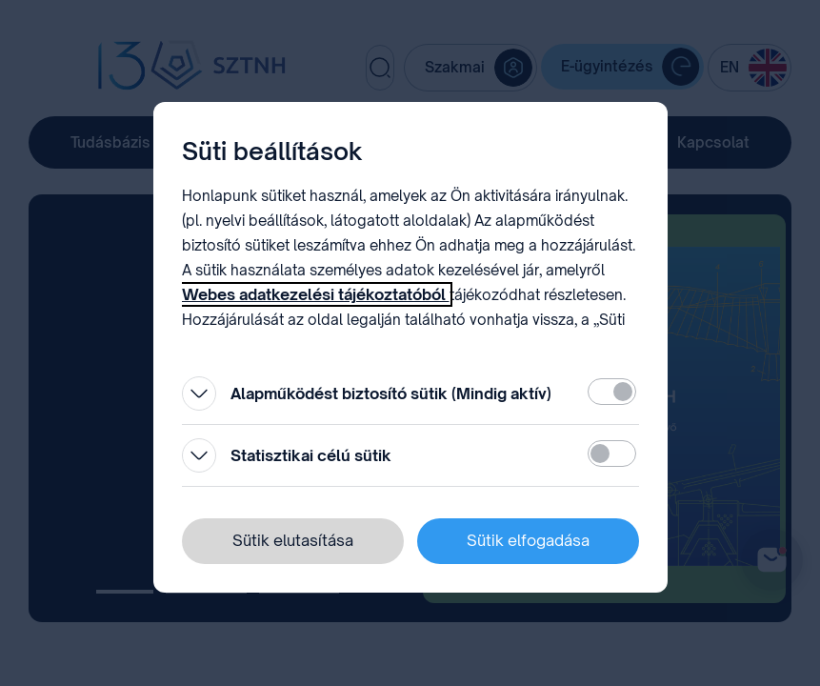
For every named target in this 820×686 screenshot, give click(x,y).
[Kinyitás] (199, 393)
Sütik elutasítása (292, 540)
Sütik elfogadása (528, 540)
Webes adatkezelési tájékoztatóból (316, 294)
